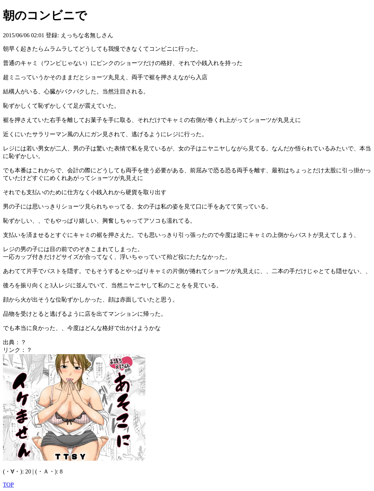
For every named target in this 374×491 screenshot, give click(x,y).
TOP (8, 485)
